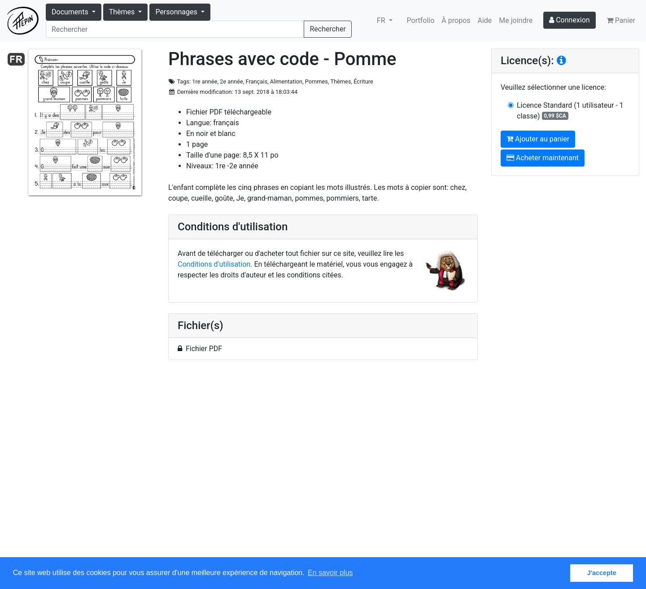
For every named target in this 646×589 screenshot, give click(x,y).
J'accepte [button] (601, 572)
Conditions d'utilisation (214, 264)
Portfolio (421, 20)
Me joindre (516, 20)
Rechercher (327, 29)
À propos (455, 20)
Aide (485, 20)
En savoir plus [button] (330, 572)
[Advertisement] (323, 464)
